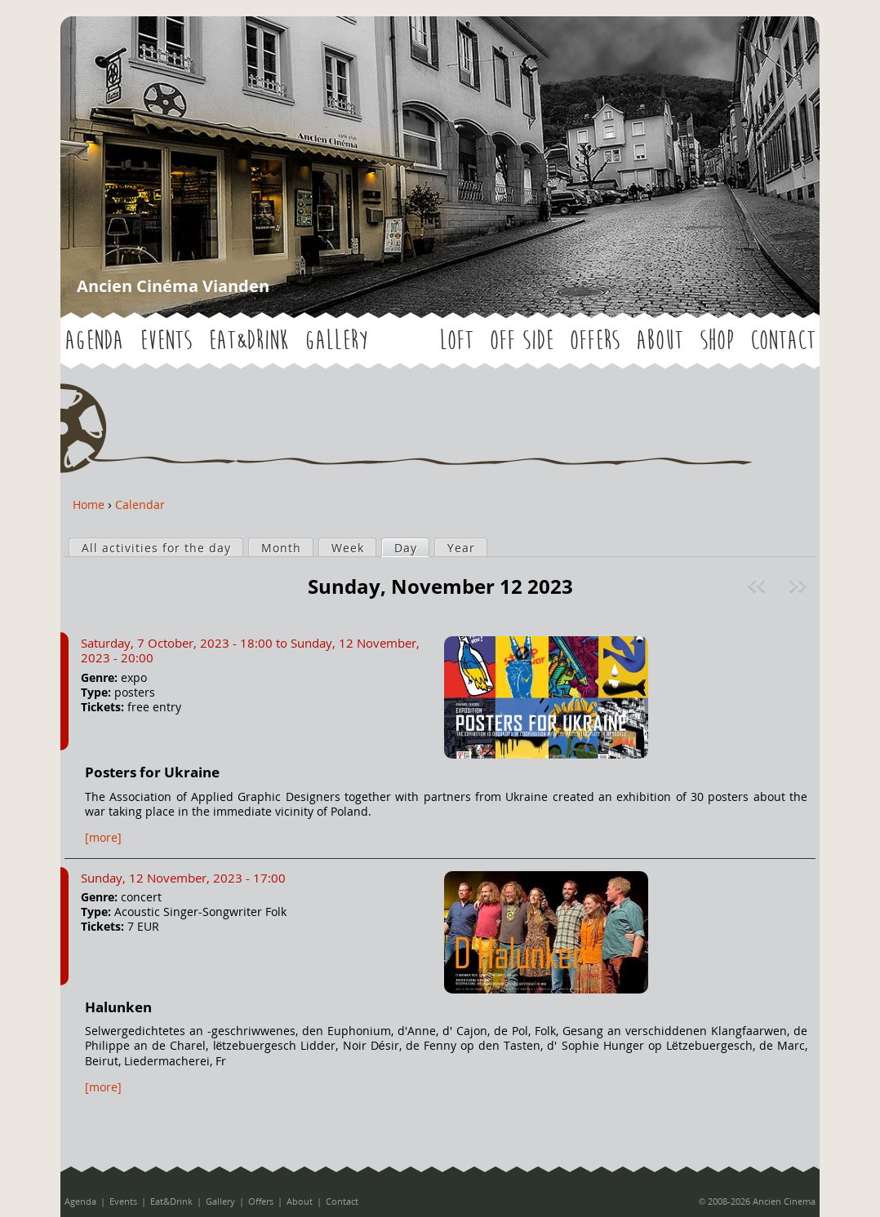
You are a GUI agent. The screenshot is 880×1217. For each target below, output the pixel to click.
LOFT (456, 340)
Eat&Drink (248, 340)
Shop (717, 340)
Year (461, 547)
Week (347, 547)
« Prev (758, 585)
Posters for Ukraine (152, 772)
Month (281, 547)
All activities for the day (156, 547)
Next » (799, 585)
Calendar (140, 504)
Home (88, 504)
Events (166, 340)
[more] (103, 837)
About (659, 340)
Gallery (335, 340)
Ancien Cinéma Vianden (173, 286)
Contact (783, 340)
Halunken (118, 1007)
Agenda (93, 340)
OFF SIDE (521, 340)
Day (411, 547)
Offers (595, 340)
